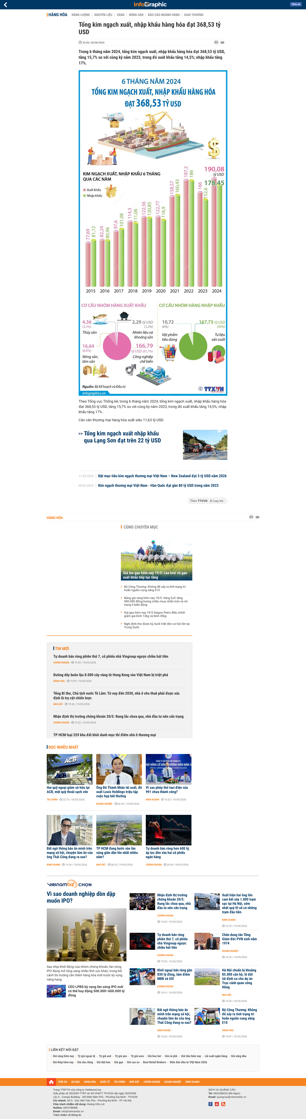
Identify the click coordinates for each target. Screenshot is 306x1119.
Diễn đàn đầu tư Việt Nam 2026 (188, 1062)
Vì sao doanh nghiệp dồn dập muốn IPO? (81, 897)
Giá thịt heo (103, 1062)
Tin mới (62, 648)
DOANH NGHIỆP (172, 1082)
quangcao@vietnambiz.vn (231, 1096)
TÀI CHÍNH (119, 1082)
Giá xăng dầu (238, 1056)
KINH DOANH (193, 1082)
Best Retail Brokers (154, 1062)
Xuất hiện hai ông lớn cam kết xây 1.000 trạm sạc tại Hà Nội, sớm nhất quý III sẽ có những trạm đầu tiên (239, 903)
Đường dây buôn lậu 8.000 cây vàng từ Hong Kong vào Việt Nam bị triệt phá (110, 675)
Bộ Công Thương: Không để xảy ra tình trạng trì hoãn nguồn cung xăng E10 (155, 588)
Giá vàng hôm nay (63, 1056)
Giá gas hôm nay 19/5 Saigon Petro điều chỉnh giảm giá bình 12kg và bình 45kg (154, 614)
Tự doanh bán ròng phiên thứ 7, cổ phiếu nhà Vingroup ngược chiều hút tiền (110, 656)
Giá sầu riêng (85, 1062)
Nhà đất (58, 704)
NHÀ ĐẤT (134, 1082)
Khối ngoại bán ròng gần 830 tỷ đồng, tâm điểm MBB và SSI (174, 974)
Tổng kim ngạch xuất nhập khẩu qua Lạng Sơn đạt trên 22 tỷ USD (122, 437)
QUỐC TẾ (105, 1082)
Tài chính (52, 799)
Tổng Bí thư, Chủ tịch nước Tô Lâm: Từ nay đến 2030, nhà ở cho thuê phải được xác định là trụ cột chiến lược (116, 695)
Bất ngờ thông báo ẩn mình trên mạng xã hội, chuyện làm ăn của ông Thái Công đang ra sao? (70, 852)
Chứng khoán (61, 662)
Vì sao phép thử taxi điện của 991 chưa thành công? (167, 790)
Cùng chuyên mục (141, 527)
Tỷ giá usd (105, 1056)
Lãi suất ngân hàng (216, 1056)
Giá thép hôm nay (63, 1062)
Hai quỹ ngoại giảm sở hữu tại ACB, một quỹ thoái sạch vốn (68, 790)
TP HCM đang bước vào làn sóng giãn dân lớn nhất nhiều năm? (117, 852)
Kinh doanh (152, 799)
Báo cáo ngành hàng (164, 15)
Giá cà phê (171, 1056)
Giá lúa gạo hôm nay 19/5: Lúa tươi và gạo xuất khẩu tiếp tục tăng (155, 575)
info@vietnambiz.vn (72, 1111)
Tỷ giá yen (121, 1056)
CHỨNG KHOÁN (152, 1082)
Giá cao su (133, 1062)
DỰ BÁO (75, 1082)
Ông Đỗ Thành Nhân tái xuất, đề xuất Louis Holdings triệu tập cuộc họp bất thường (119, 792)
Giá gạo (118, 1062)
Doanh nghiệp (104, 803)
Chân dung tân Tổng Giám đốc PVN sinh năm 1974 (239, 939)
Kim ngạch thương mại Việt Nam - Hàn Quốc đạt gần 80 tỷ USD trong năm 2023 (158, 486)
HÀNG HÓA (90, 1082)
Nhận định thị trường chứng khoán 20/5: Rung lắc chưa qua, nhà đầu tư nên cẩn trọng (118, 716)
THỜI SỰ (62, 1082)
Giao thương (193, 15)
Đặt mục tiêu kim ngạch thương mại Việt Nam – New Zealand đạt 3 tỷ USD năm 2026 (162, 476)
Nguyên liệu (103, 15)
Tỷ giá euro (137, 1056)
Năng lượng (81, 15)
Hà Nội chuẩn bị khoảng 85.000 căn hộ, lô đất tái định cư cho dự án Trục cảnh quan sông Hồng (239, 978)
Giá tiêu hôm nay (191, 1056)
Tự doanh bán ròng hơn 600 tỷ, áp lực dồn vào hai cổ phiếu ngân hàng (167, 852)
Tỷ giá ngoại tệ (86, 1056)
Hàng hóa (57, 14)
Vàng (121, 15)
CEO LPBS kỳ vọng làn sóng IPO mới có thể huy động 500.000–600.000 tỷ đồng (96, 991)
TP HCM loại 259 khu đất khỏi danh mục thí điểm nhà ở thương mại (104, 735)
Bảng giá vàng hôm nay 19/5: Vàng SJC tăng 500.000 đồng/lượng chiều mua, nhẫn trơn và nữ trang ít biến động (156, 601)
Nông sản (136, 15)
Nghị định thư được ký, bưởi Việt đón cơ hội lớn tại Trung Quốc (157, 625)
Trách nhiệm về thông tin (67, 1114)
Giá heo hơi (154, 1056)
